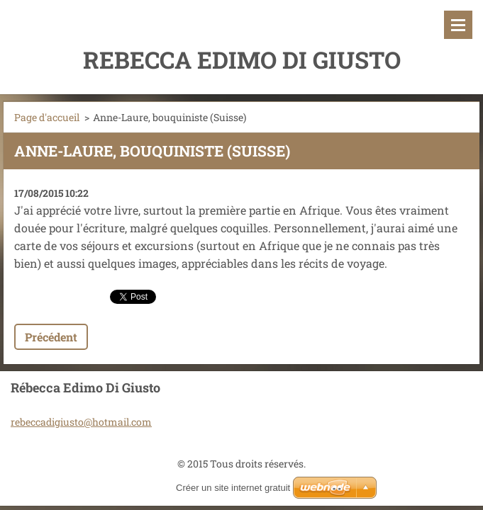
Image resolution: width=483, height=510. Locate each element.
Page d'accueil (46, 117)
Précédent (51, 336)
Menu (458, 25)
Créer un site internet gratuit (233, 487)
